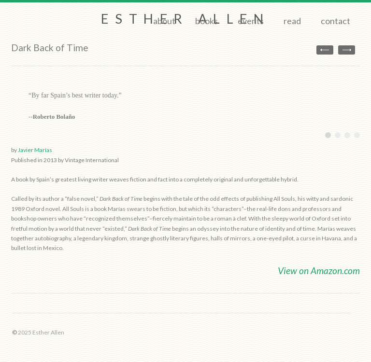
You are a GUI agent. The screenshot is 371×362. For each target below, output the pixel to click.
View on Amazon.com (319, 270)
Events (251, 20)
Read (292, 20)
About (164, 20)
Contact (335, 20)
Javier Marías (35, 149)
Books (206, 20)
